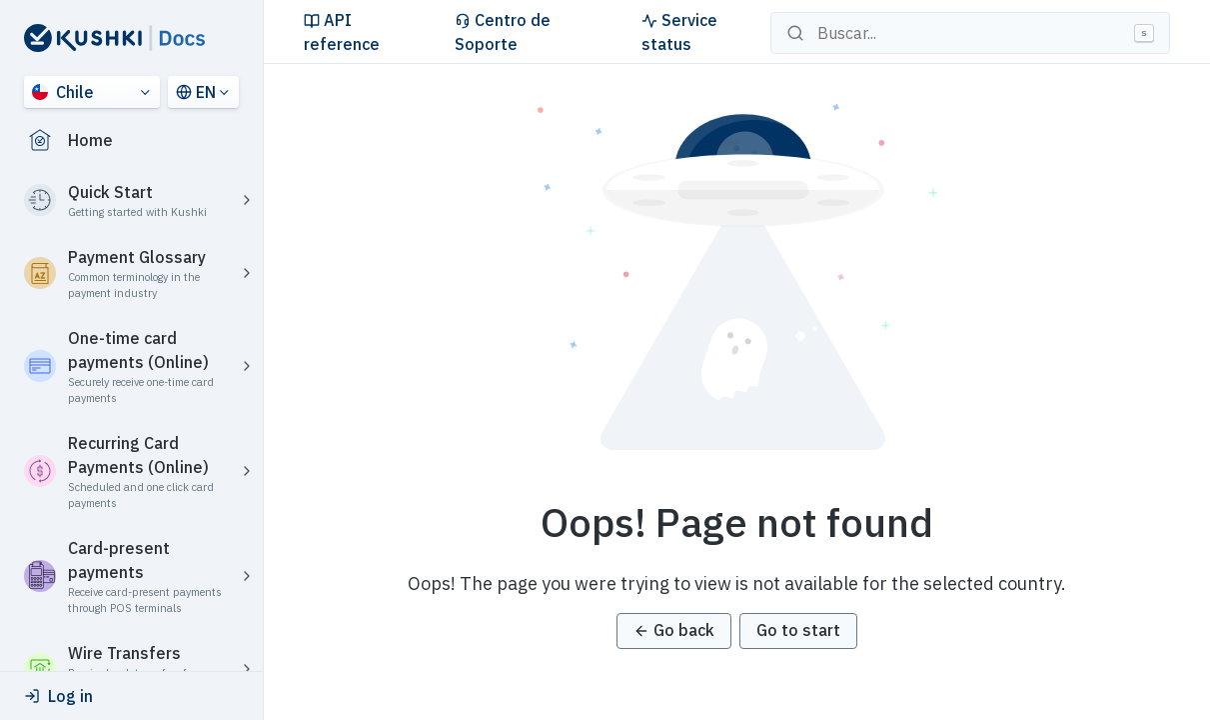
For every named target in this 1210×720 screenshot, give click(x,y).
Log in (58, 696)
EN (196, 92)
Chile (63, 92)
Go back (673, 630)
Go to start (798, 630)
